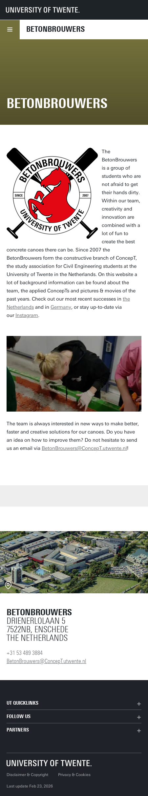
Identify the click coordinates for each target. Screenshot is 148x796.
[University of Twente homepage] (42, 10)
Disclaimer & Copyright (27, 774)
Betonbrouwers (55, 29)
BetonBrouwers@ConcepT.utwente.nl (84, 448)
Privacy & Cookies (74, 774)
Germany (61, 307)
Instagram (26, 315)
